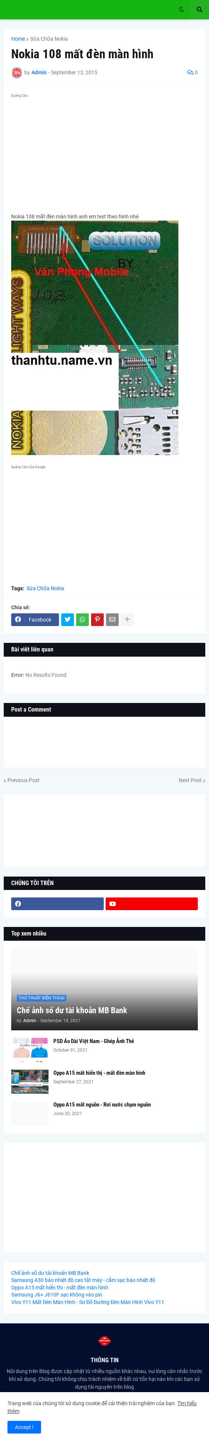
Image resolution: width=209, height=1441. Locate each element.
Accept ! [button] (24, 1427)
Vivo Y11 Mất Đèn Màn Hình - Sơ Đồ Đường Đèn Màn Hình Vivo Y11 (87, 1302)
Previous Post (23, 780)
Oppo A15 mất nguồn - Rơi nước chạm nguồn (102, 1104)
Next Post (190, 780)
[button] (181, 9)
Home (18, 38)
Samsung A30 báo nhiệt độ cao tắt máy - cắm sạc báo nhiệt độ (83, 1280)
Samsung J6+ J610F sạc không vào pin (56, 1295)
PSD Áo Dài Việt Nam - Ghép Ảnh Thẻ (93, 1041)
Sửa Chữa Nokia (49, 38)
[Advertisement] (104, 152)
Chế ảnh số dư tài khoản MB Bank (72, 1010)
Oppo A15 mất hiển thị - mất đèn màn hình (99, 1073)
